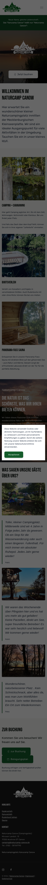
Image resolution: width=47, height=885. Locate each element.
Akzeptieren (13, 455)
